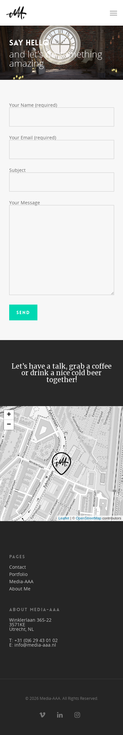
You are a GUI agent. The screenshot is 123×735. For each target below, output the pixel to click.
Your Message (61, 247)
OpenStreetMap (88, 518)
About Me (20, 588)
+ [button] (9, 415)
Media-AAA (21, 581)
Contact (17, 567)
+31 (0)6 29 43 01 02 (36, 640)
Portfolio (18, 574)
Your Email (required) (61, 146)
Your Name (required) (61, 114)
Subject (61, 179)
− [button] (9, 425)
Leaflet (63, 518)
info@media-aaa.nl (35, 645)
